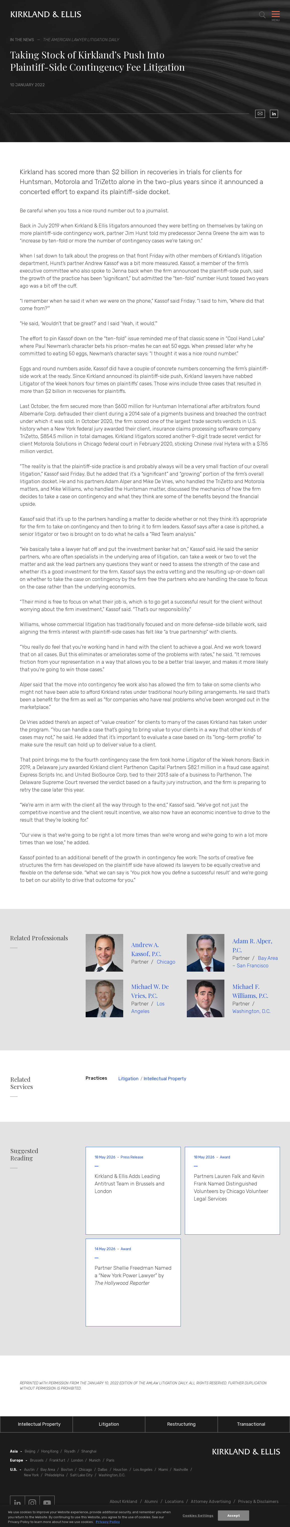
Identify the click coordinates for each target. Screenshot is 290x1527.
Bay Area (48, 1470)
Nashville (181, 1470)
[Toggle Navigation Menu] (275, 15)
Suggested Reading (24, 1154)
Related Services (21, 1082)
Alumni (151, 1501)
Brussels (37, 1460)
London (77, 1460)
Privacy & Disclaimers (258, 1501)
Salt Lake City (81, 1475)
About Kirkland (123, 1501)
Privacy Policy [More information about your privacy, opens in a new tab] (108, 1522)
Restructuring (181, 1424)
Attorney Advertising (211, 1501)
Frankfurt (57, 1460)
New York (31, 1475)
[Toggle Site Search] (262, 15)
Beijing (30, 1451)
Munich (94, 1460)
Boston (67, 1470)
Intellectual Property (164, 1078)
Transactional (251, 1424)
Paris (110, 1460)
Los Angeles (143, 1470)
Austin (29, 1470)
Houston (120, 1470)
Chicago (166, 962)
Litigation (128, 1078)
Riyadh (69, 1451)
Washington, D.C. (251, 1011)
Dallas (102, 1470)
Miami (163, 1470)
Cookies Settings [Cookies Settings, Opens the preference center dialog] (198, 1516)
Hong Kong (49, 1451)
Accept (233, 1516)
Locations (174, 1501)
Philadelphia (54, 1475)
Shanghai (88, 1451)
